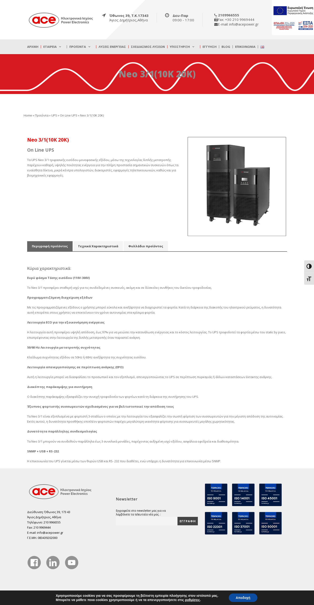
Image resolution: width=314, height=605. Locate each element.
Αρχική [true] (32, 46)
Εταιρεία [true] (50, 46)
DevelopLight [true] (278, 599)
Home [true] (28, 115)
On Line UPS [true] (68, 115)
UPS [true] (54, 115)
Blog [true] (226, 46)
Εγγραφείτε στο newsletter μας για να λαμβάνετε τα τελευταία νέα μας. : (141, 512)
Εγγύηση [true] (210, 46)
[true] (61, 20)
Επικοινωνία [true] (245, 46)
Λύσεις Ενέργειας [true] (112, 46)
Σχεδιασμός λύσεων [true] (148, 46)
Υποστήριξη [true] (180, 46)
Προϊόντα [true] (77, 46)
